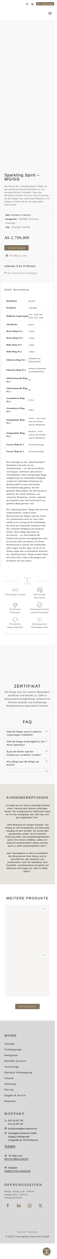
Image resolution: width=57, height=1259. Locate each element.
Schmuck (9, 1078)
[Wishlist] (44, 909)
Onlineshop (10, 1084)
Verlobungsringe (13, 1049)
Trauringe (10, 223)
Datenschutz (33, 1232)
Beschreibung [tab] (21, 289)
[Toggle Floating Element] (47, 1251)
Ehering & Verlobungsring (18, 1072)
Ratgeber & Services (15, 1095)
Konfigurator (11, 1055)
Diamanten (10, 1101)
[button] (32, 4)
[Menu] (50, 13)
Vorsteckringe (11, 1066)
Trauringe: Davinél (20, 227)
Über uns (9, 1089)
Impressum (21, 1232)
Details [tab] (8, 289)
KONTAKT (14, 1113)
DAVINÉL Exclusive (29, 219)
